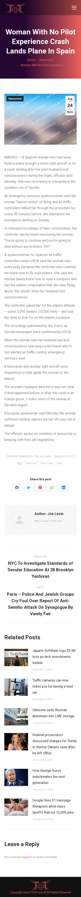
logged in (26, 857)
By (43, 456)
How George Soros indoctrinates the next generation (48, 777)
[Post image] (16, 657)
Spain (60, 463)
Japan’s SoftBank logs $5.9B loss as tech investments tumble (53, 657)
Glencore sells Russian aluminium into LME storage (53, 713)
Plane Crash (46, 463)
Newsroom (15, 98)
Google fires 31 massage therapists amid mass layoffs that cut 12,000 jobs (53, 806)
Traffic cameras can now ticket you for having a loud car (52, 686)
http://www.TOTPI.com (48, 521)
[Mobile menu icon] (74, 7)
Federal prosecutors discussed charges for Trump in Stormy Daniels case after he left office (54, 744)
